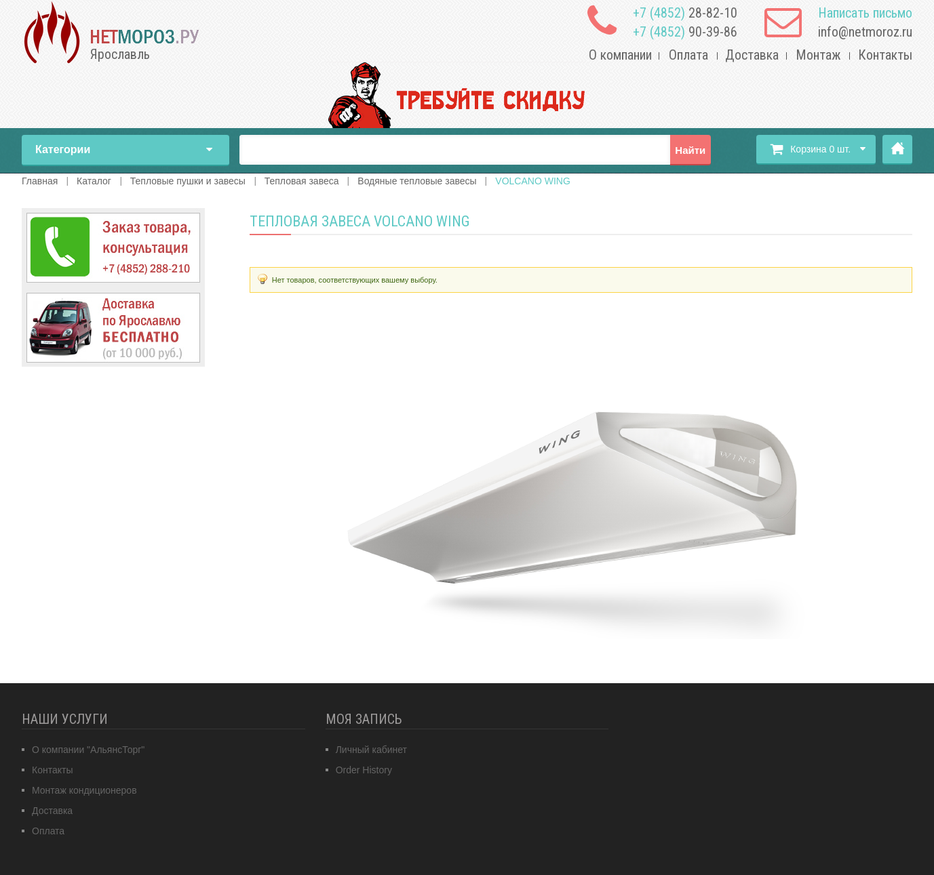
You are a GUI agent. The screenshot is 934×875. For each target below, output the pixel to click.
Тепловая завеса (302, 181)
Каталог (94, 181)
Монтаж (818, 55)
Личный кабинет (371, 749)
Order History (364, 770)
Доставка (752, 55)
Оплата (688, 55)
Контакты (885, 55)
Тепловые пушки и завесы (188, 181)
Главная (897, 150)
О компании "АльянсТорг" (88, 749)
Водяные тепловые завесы (416, 181)
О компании (620, 55)
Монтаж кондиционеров (84, 790)
